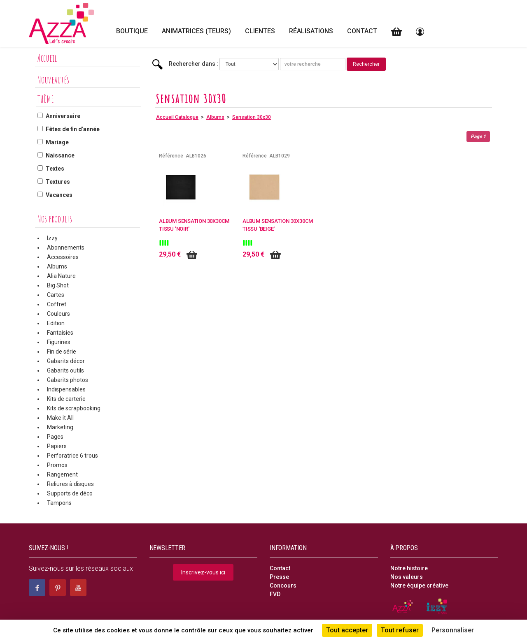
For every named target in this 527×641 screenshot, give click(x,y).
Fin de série (61, 351)
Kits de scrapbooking (73, 408)
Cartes (55, 295)
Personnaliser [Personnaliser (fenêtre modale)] (452, 630)
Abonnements (65, 247)
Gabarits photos (67, 380)
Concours (283, 585)
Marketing (60, 427)
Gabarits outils (65, 370)
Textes (55, 168)
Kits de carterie (66, 399)
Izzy (52, 238)
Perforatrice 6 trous (72, 455)
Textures (58, 181)
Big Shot (58, 285)
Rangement (62, 474)
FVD (275, 594)
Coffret (56, 304)
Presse (279, 577)
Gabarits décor (66, 361)
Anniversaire (63, 116)
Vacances (59, 195)
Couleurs (58, 313)
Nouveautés (53, 80)
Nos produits (54, 219)
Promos (57, 465)
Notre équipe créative (419, 585)
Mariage (57, 142)
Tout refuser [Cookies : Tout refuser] (400, 630)
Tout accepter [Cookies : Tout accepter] (347, 630)
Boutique (132, 31)
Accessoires (63, 257)
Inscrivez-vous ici (203, 572)
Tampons (59, 503)
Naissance (60, 155)
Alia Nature (61, 276)
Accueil (47, 58)
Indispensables (66, 389)
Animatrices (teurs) (196, 31)
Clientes (260, 31)
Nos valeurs (406, 577)
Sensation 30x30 (251, 117)
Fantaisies (60, 332)
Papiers (57, 446)
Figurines (58, 342)
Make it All (60, 417)
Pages (55, 436)
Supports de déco (70, 493)
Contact (362, 31)
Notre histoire (409, 568)
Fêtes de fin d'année (73, 129)
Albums (57, 266)
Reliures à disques (70, 484)
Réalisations (311, 31)
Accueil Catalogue (177, 117)
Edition (56, 323)
